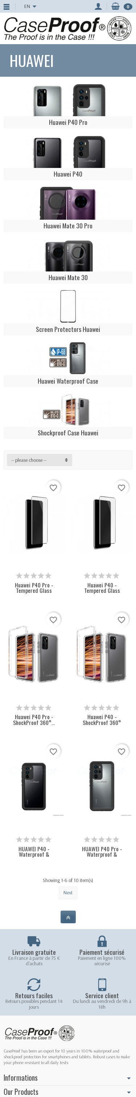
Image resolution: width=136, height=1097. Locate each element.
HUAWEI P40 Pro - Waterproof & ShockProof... (102, 854)
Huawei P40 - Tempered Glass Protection (102, 591)
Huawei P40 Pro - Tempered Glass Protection (34, 591)
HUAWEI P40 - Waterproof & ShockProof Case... (34, 854)
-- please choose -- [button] (28, 460)
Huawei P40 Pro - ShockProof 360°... (34, 719)
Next (68, 892)
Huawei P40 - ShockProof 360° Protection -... (102, 722)
